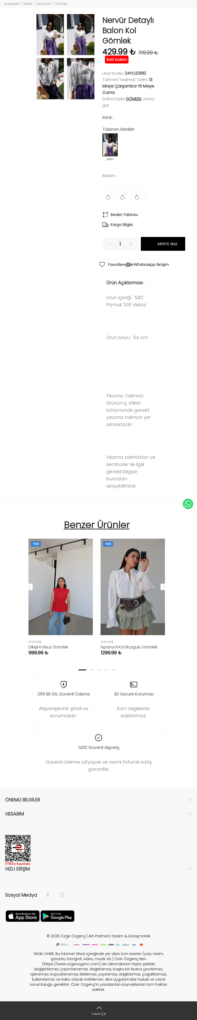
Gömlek (61, 4)
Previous (29, 587)
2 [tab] (91, 669)
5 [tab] (113, 669)
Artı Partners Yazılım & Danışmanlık (119, 936)
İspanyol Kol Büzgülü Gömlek (129, 647)
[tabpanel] (61, 591)
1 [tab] (82, 669)
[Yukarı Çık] (98, 1010)
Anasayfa (11, 4)
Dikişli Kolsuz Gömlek (48, 647)
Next (164, 587)
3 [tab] (99, 669)
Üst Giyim (44, 4)
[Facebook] (50, 895)
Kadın (28, 4)
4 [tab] (106, 669)
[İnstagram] (59, 895)
